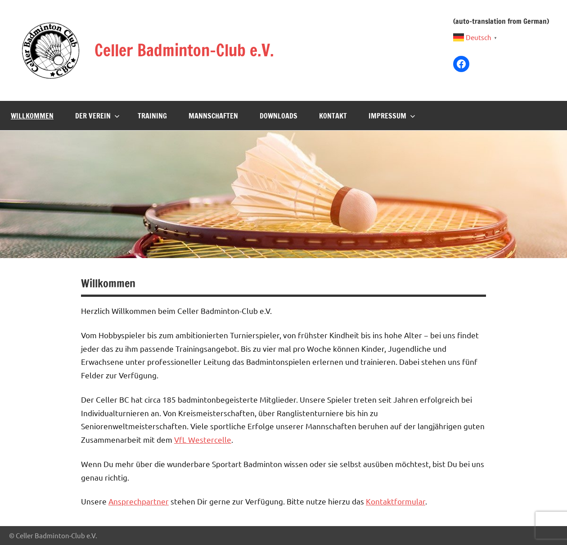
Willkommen (32, 116)
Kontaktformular (395, 501)
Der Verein (97, 116)
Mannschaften (213, 116)
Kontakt (333, 116)
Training (152, 116)
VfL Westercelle (202, 439)
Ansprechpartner (138, 501)
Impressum (392, 116)
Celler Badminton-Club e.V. (184, 50)
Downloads (278, 116)
